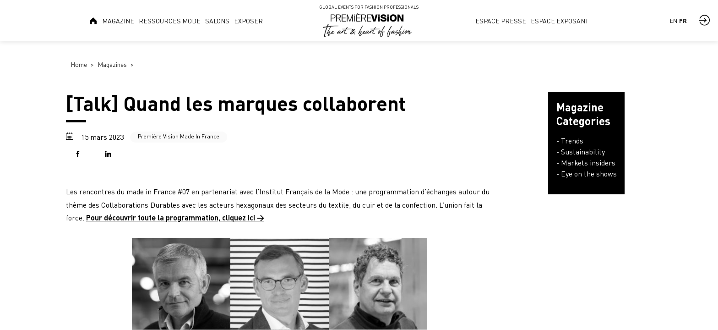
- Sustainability (580, 151)
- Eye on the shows (586, 173)
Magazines (112, 64)
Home (79, 64)
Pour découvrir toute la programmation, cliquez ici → (175, 217)
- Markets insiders (585, 162)
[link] (94, 20)
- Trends (569, 140)
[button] (79, 155)
